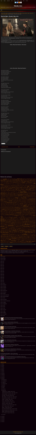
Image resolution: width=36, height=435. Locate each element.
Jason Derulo (9, 206)
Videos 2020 (2, 277)
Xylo (4, 242)
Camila (21, 187)
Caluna (10, 187)
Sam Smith (17, 233)
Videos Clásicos (2, 283)
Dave (31, 193)
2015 (4, 13)
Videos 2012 (2, 265)
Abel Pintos (21, 178)
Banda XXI (13, 184)
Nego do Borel (18, 225)
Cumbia (4, 0)
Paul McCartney (8, 229)
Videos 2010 (2, 262)
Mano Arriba (12, 219)
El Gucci (24, 196)
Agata (12, 179)
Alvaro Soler (12, 181)
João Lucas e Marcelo (22, 208)
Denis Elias (26, 194)
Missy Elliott (3, 224)
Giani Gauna (22, 202)
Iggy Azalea (6, 205)
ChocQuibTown (33, 189)
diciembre (3, 379)
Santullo (22, 233)
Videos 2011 (2, 264)
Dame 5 (6, 193)
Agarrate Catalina (9, 179)
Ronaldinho (1, 233)
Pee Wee (23, 229)
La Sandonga (19, 212)
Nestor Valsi (25, 225)
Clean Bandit (8, 191)
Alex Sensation (10, 180)
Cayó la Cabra (23, 188)
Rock (23, 0)
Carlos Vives (17, 188)
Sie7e (29, 234)
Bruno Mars (6, 186)
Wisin (28, 241)
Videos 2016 (2, 271)
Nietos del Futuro (14, 226)
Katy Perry (18, 210)
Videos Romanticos (3, 284)
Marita (26, 220)
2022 (2, 369)
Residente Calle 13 (17, 231)
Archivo (11, 246)
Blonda (15, 185)
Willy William (24, 241)
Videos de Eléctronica (3, 290)
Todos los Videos (24, 13)
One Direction (13, 227)
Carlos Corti (13, 188)
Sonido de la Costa (9, 236)
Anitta (14, 182)
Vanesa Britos (13, 240)
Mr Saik (19, 224)
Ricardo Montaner (33, 231)
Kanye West (3, 210)
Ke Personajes (25, 210)
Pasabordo (34, 228)
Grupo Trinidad (25, 203)
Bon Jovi (26, 185)
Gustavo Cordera (2, 204)
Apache (19, 182)
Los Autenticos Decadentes (24, 214)
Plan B (16, 230)
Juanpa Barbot (6, 209)
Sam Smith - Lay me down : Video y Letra (8, 395)
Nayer (14, 225)
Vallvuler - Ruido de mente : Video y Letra (8, 411)
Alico (5, 181)
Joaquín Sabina (21, 207)
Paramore (29, 228)
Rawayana (4, 231)
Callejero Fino (7, 187)
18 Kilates (5, 178)
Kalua (1, 210)
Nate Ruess (7, 225)
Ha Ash (12, 204)
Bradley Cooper (29, 185)
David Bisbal (34, 193)
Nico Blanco (6, 226)
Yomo (17, 242)
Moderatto (8, 224)
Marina (21, 220)
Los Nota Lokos (21, 215)
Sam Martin (14, 233)
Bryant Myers (13, 186)
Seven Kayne (18, 234)
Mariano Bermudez (13, 220)
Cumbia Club (8, 192)
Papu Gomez (26, 228)
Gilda (34, 202)
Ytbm (18, 242)
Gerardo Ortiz (18, 202)
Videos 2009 (2, 261)
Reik (10, 231)
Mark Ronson (34, 220)
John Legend (29, 207)
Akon (23, 179)
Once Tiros (9, 227)
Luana (31, 215)
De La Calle (10, 194)
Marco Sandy (34, 219)
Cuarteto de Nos (2, 192)
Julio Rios (20, 209)
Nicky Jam (2, 226)
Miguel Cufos (15, 223)
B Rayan (13, 183)
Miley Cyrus (26, 223)
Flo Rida (5, 201)
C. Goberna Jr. (24, 186)
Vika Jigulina (4, 241)
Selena (9, 234)
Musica (16, 13)
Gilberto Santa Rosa (31, 202)
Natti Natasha (10, 225)
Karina (9, 210)
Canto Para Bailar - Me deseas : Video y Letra (11, 344)
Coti (26, 191)
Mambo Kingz (6, 219)
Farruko (10, 200)
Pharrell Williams (30, 229)
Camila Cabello (24, 187)
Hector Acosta (19, 204)
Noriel (35, 226)
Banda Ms (6, 184)
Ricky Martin (2, 232)
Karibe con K (7, 210)
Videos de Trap (2, 308)
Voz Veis (12, 241)
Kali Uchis (34, 209)
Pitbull (14, 230)
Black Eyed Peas (6, 185)
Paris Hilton (31, 228)
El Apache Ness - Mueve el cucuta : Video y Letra (9, 404)
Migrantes (12, 223)
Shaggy (22, 234)
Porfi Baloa (18, 230)
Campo (29, 187)
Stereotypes (27, 236)
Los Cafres (33, 214)
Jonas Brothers (5, 208)
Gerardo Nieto (14, 202)
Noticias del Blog (2, 258)
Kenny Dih (34, 210)
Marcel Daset (30, 219)
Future (30, 201)
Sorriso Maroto (18, 236)
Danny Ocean (22, 193)
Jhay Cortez (8, 207)
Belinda (21, 184)
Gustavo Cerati (33, 203)
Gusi (27, 203)
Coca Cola (11, 191)
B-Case (15, 183)
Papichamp (22, 228)
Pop (21, 0)
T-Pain (35, 236)
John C (27, 207)
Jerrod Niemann (31, 206)
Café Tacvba (31, 186)
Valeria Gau (2, 240)
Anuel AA (16, 182)
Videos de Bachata (3, 286)
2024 (2, 366)
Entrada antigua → (32, 146)
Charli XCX (10, 189)
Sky (11, 235)
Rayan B (6, 231)
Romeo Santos (30, 232)
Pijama (1, 230)
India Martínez (14, 205)
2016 (2, 377)
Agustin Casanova (20, 179)
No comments (14, 17)
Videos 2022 (2, 280)
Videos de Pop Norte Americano (5, 300)
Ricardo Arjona (27, 231)
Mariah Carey (8, 220)
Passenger (1, 229)
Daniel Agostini (14, 193)
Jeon (28, 206)
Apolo (21, 182)
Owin (32, 227)
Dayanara (6, 194)
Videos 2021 (2, 278)
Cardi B (3, 188)
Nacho (28, 224)
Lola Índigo (15, 214)
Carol (19, 188)
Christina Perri (23, 190)
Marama (21, 219)
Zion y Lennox (23, 242)
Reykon (23, 231)
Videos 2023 (2, 281)
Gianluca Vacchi (26, 202)
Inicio (2, 13)
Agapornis (5, 179)
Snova (19, 235)
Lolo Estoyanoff (18, 214)
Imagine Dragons (10, 205)
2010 (2, 421)
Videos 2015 (31, 13)
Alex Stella (13, 180)
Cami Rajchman (17, 187)
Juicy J (10, 209)
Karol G (12, 210)
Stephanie (24, 236)
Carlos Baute (10, 188)
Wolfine (3, 242)
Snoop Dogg (17, 235)
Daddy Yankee (23, 192)
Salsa (14, 0)
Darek (27, 193)
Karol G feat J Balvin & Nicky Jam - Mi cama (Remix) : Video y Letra (15, 356)
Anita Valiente (11, 182)
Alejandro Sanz (2, 180)
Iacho (2, 205)
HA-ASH (10, 204)
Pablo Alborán (11, 228)
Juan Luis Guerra (27, 208)
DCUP (16, 192)
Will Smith (18, 241)
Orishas (18, 227)
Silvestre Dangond (32, 234)
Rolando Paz (23, 232)
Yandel (11, 242)
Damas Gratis (2, 193)
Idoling (4, 205)
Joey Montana (25, 207)
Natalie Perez (3, 225)
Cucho (6, 192)
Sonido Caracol (29, 235)
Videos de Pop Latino (3, 299)
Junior (22, 209)
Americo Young (26, 181)
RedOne (8, 231)
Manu (15, 219)
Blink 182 (12, 185)
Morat (17, 224)
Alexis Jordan (28, 180)
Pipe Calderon (7, 230)
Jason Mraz (12, 206)
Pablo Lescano (15, 228)
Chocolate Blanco (5, 190)
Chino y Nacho (28, 189)
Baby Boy (21, 183)
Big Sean (3, 185)
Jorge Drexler (9, 208)
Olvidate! (6, 227)
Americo (23, 181)
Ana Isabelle (30, 181)
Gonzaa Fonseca (10, 203)
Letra (12, 13)
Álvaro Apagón (27, 242)
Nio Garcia (22, 226)
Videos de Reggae (3, 302)
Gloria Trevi (3, 203)
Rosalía (4, 233)
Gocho (6, 203)
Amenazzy (20, 181)
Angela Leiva (7, 182)
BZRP (18, 183)
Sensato (16, 234)
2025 (2, 365)
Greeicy (16, 203)
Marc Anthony (26, 219)
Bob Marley (17, 185)
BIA (16, 183)
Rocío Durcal (17, 232)
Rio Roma (10, 232)
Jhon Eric (11, 207)
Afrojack (1, 179)
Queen (31, 230)
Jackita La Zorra (31, 205)
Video (28, 13)
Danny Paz (25, 193)
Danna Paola (18, 193)
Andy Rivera (1, 182)
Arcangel (23, 182)
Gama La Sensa (2, 202)
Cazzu (26, 188)
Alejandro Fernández (33, 179)
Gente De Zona (9, 202)
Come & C (16, 191)
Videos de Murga (2, 293)
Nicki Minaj (34, 225)
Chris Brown (9, 190)
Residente (12, 231)
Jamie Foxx (4, 206)
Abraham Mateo (29, 178)
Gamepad (5, 202)
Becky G (18, 184)
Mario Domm (23, 220)
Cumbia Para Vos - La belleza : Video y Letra (8, 391)
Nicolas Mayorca (10, 226)
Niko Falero (19, 226)
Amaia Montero (17, 181)
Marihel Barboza (18, 220)
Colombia (9, 13)
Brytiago (16, 186)
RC (32, 230)
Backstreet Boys (31, 183)
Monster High (11, 224)
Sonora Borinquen (14, 236)
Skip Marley (10, 235)
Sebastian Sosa (31, 233)
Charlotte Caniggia (14, 189)
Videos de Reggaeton (3, 303)
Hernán (30, 204)
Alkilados (7, 181)
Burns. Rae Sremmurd (20, 186)
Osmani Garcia (30, 227)
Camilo (27, 187)
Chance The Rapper (4, 189)
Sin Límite (7, 235)
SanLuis (20, 233)
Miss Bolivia (32, 223)
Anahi (35, 181)
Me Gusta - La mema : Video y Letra (7, 403)
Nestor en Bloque (29, 225)
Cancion (6, 13)
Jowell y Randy (18, 208)
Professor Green (26, 230)
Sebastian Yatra (5, 234)
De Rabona (19, 194)
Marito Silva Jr (30, 220)
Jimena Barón (17, 207)
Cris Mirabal (28, 191)
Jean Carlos (19, 206)
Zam (19, 242)
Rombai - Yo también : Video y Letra (7, 399)
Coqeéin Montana (20, 191)
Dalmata (35, 192)
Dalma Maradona (31, 192)
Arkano (26, 182)
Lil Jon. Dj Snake (4, 214)
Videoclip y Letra (18, 6)
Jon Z (2, 208)
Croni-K (35, 191)
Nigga (16, 226)
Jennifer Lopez (25, 206)
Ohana (4, 227)
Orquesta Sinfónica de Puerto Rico (23, 227)
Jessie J (2, 207)
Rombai (26, 232)
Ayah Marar (10, 183)
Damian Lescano (9, 193)
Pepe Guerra (26, 229)
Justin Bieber (25, 209)
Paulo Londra (17, 229)
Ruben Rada (6, 233)
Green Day (18, 203)
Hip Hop (27, 0)
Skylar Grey (14, 235)
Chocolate (1, 190)
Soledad (26, 235)
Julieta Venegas (17, 209)
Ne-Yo (16, 225)
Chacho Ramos (32, 188)
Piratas (10, 230)
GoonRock (13, 203)
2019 (2, 373)
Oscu (27, 227)
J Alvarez (21, 205)
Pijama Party (4, 230)
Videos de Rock (2, 305)
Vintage (7, 241)
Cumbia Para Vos (13, 192)
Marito (27, 220)
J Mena (28, 205)
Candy (31, 187)
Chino (25, 189)
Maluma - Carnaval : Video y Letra (7, 407)
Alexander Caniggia (20, 180)
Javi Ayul (15, 206)
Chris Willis (15, 190)
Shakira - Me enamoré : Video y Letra (10, 326)
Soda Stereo (23, 235)
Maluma (2, 219)
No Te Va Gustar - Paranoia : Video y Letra (8, 412)
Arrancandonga (29, 182)
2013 (2, 417)
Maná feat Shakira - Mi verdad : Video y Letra (9, 16)
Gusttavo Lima (7, 204)
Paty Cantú (4, 229)
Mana (14, 13)
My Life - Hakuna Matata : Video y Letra (8, 400)
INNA (1, 205)
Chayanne (22, 189)
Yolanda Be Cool (14, 242)
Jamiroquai (6, 206)
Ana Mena (33, 181)
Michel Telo (4, 223)
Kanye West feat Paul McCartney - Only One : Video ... (10, 408)
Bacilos (28, 183)
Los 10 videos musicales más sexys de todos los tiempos (13, 317)
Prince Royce (22, 230)
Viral (8, 241)
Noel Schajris (32, 226)
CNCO (28, 186)
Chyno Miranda (32, 190)
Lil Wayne (7, 214)
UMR (10, 239)
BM (17, 183)
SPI (10, 233)
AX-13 (18, 178)
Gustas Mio (30, 203)
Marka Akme (2, 221)
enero (3, 414)
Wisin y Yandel (31, 241)
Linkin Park (10, 214)
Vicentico (27, 240)
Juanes (3, 209)
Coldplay (14, 191)
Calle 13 (4, 187)
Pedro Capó (20, 229)
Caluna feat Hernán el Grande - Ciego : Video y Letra (9, 392)
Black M (10, 185)
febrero (3, 390)
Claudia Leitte (4, 191)
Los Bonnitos (30, 214)
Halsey (14, 204)
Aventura (1, 183)
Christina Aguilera (19, 190)
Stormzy (33, 236)
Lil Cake (1, 214)
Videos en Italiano (3, 312)
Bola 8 (23, 185)
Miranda (30, 223)
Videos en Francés (3, 309)
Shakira (21, 13)
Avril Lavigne (6, 183)
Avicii (3, 183)
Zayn (20, 242)
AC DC (16, 178)
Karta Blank (14, 210)
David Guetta (2, 194)
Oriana (16, 227)
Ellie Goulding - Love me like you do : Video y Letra (9, 396)
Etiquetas (6, 246)
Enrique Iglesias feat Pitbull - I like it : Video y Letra (9, 353)
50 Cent (11, 178)
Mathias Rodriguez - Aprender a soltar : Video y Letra (13, 335)
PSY (5, 228)
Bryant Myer (10, 186)
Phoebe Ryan (34, 229)
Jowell (15, 208)
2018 (2, 374)
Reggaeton (8, 0)
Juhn (8, 209)
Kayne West (21, 210)
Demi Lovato (23, 194)
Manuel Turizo (18, 219)
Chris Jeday (12, 190)
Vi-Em (23, 240)
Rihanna (7, 232)
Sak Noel (12, 233)
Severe (20, 234)
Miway (6, 224)
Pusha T (29, 230)
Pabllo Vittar (7, 228)
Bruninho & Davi (2, 186)
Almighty (10, 181)
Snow (21, 235)
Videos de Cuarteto (3, 287)
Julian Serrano (13, 209)
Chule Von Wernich (27, 190)
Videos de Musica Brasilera (4, 296)
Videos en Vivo (2, 315)
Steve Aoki (30, 236)
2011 (2, 420)
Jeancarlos (22, 206)
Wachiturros (15, 241)
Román (35, 232)
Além (14, 181)
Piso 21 (12, 230)
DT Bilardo (18, 192)
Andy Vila (5, 182)
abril (3, 387)
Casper (21, 188)
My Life (23, 224)
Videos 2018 (2, 274)
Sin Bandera (4, 235)
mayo (3, 386)
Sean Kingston (25, 233)
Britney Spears (33, 185)
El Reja (16, 198)
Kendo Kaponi (31, 210)
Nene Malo (22, 225)
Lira (13, 214)
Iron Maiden (18, 205)
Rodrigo (20, 232)
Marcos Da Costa (3, 220)
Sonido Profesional (3, 236)
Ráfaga (9, 233)
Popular (2, 246)
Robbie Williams (14, 232)
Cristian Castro (31, 191)
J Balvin (25, 205)
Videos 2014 (2, 268)
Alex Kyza (6, 180)
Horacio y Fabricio (33, 204)
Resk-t (21, 231)
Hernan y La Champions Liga (25, 204)
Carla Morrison (6, 188)
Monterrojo (14, 224)
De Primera (17, 194)
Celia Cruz (28, 188)
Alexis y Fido (32, 180)
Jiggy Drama (13, 207)
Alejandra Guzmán (27, 179)
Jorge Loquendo (12, 208)
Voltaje (10, 241)
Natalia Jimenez (31, 224)
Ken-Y (28, 210)
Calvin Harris (13, 187)
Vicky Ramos (30, 240)
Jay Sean (17, 206)
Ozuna (3, 228)
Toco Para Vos (14, 238)
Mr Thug (21, 224)
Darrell (29, 193)
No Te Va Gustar (26, 226)
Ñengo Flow (30, 242)
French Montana (24, 201)
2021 (2, 370)
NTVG (26, 224)
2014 (2, 416)
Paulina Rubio (12, 229)
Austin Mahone (34, 182)
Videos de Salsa (2, 306)
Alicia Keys (4, 181)
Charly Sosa (19, 189)
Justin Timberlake (30, 209)
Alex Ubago (15, 180)
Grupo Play (21, 203)
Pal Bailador (19, 228)
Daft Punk (28, 192)
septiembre (4, 383)
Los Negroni (16, 215)
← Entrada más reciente (4, 146)
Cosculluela (23, 191)
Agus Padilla (15, 179)
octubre (3, 382)
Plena (1, 0)
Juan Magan (31, 208)
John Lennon (32, 207)
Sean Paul (28, 233)
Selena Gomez (12, 234)
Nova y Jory (1, 227)
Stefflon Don (21, 236)
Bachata (18, 0)
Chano (8, 189)
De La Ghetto (14, 194)
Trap (12, 0)
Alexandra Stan (25, 180)
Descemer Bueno (30, 194)
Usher (19, 239)
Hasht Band (16, 204)
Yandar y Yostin (8, 242)
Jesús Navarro (4, 207)
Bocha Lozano (21, 185)
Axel (8, 183)
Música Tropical (2, 256)
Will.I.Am (21, 241)
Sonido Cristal (33, 235)
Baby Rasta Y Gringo (24, 183)
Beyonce (32, 184)
